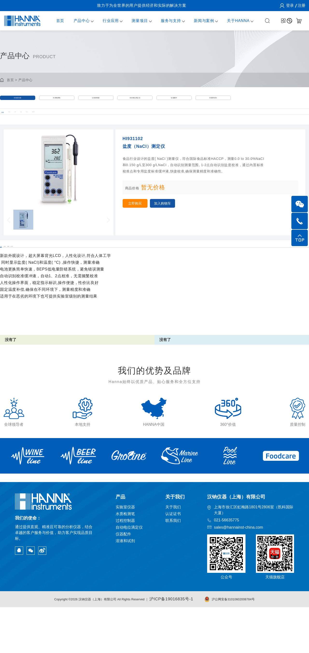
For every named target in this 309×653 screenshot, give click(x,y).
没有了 (11, 369)
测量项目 (135, 21)
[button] (8, 235)
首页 (56, 21)
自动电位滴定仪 (135, 101)
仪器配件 (174, 101)
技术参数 (39, 269)
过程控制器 (95, 101)
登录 (289, 5)
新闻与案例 (200, 21)
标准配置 (69, 269)
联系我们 (173, 567)
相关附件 (100, 269)
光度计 (66, 123)
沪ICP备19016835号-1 (180, 645)
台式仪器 (39, 123)
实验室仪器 (17, 101)
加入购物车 (173, 220)
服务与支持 (166, 21)
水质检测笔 (56, 101)
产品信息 (8, 269)
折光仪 (91, 123)
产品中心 (77, 21)
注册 (301, 5)
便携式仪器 (9, 123)
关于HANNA (234, 21)
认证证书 (173, 560)
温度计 (117, 123)
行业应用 (106, 21)
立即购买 (139, 220)
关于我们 (173, 553)
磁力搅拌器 (145, 123)
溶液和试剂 (213, 101)
